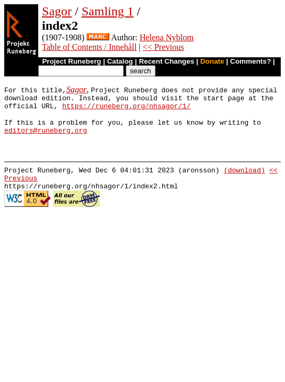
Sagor (57, 11)
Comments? (250, 61)
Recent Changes (166, 61)
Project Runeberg (71, 61)
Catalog (120, 61)
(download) (244, 178)
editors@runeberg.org (45, 136)
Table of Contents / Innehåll (89, 46)
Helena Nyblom (167, 37)
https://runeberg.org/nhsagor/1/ (126, 109)
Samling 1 (108, 11)
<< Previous (163, 46)
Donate (212, 61)
